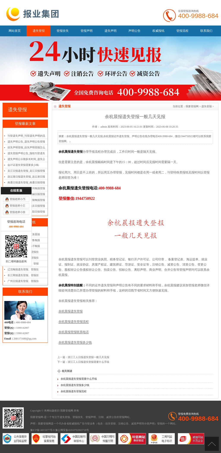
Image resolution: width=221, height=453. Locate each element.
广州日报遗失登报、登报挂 (23, 281)
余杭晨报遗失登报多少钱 (75, 342)
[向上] (212, 444)
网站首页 (15, 30)
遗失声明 (110, 30)
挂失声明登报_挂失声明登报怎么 (26, 147)
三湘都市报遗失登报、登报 (23, 263)
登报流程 (182, 30)
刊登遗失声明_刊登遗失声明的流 (26, 135)
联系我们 (206, 30)
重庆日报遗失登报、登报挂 (23, 251)
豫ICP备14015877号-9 (42, 430)
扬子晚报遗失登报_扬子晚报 (24, 246)
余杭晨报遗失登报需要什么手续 (79, 378)
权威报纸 (158, 30)
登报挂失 (63, 30)
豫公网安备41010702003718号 (72, 430)
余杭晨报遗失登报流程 (73, 321)
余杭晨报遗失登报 (70, 311)
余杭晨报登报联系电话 (73, 332)
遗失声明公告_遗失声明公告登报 (26, 141)
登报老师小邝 (17, 171)
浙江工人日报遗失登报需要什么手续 (88, 361)
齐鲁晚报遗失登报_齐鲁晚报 (24, 240)
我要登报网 (192, 106)
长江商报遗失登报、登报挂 (23, 275)
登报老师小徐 (17, 184)
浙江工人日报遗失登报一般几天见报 (88, 357)
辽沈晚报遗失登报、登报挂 (23, 269)
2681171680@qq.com (25, 338)
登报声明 (87, 30)
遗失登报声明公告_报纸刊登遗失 (26, 153)
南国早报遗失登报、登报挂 (23, 257)
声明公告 (134, 30)
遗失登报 (39, 30)
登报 (121, 417)
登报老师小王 (17, 178)
